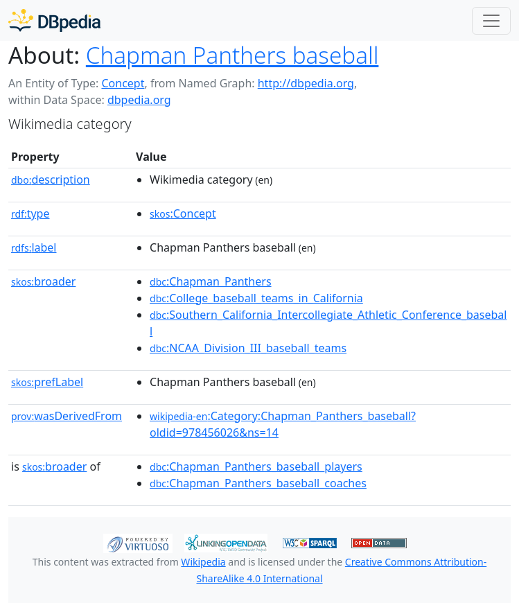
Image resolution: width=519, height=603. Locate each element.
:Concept (183, 213)
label (34, 247)
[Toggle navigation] (491, 21)
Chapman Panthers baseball (232, 55)
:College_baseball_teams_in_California (256, 298)
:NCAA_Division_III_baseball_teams (248, 348)
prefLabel (47, 382)
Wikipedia (203, 561)
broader (43, 281)
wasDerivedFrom (66, 415)
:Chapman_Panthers (211, 281)
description (50, 179)
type (30, 213)
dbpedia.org (139, 99)
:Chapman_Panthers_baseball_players (256, 466)
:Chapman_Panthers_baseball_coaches (258, 483)
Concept (122, 83)
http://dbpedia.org (306, 83)
